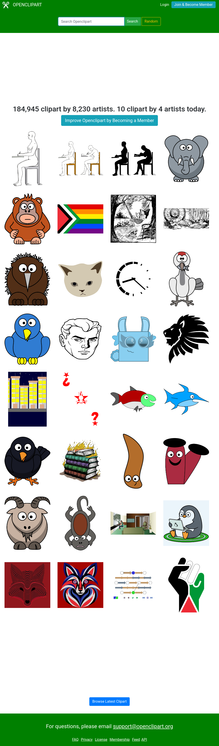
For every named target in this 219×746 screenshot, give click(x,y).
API (144, 739)
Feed (136, 739)
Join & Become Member (193, 4)
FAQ (75, 739)
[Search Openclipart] (91, 21)
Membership (120, 739)
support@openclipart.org (143, 726)
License (101, 739)
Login (164, 4)
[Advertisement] (109, 70)
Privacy (87, 739)
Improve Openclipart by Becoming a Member (109, 120)
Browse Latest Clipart (109, 701)
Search (132, 21)
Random (151, 21)
